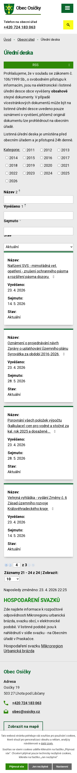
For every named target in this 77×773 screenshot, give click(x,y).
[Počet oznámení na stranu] (12, 589)
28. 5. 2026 (17, 391)
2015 (48, 163)
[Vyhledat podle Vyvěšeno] (38, 220)
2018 (30, 171)
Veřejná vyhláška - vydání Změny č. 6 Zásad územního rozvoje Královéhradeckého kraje (38, 513)
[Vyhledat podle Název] (38, 204)
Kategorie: (12, 155)
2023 (48, 178)
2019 (48, 171)
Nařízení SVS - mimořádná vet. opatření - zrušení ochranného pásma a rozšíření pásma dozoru (38, 276)
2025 (13, 186)
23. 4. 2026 (17, 295)
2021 (13, 178)
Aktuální (14, 322)
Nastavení (62, 766)
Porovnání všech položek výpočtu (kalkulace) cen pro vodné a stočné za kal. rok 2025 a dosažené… (36, 436)
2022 (30, 178)
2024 (65, 178)
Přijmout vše (16, 766)
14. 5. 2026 (17, 308)
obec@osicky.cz (26, 722)
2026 (30, 186)
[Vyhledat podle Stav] (38, 251)
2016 (65, 163)
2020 (65, 171)
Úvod (7, 39)
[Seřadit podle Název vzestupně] (19, 195)
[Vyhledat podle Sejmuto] (38, 236)
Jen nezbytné (40, 766)
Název (10, 197)
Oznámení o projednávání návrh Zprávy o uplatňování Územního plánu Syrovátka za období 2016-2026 (35, 356)
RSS (51, 65)
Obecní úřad (27, 39)
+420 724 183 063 (19, 27)
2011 (31, 156)
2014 (30, 163)
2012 (48, 156)
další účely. (47, 743)
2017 (13, 171)
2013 (13, 163)
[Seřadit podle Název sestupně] (19, 196)
